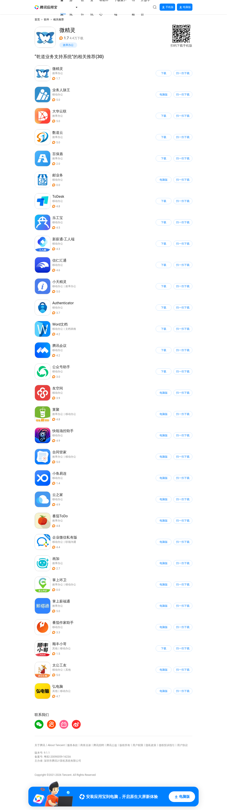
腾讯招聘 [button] (98, 745)
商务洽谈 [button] (85, 745)
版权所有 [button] (124, 745)
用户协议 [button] (182, 745)
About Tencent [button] (56, 745)
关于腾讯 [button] (40, 745)
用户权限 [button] (138, 745)
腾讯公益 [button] (111, 745)
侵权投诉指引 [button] (167, 745)
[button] (46, 7)
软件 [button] (46, 19)
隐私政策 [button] (151, 745)
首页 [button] (37, 19)
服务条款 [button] (72, 745)
